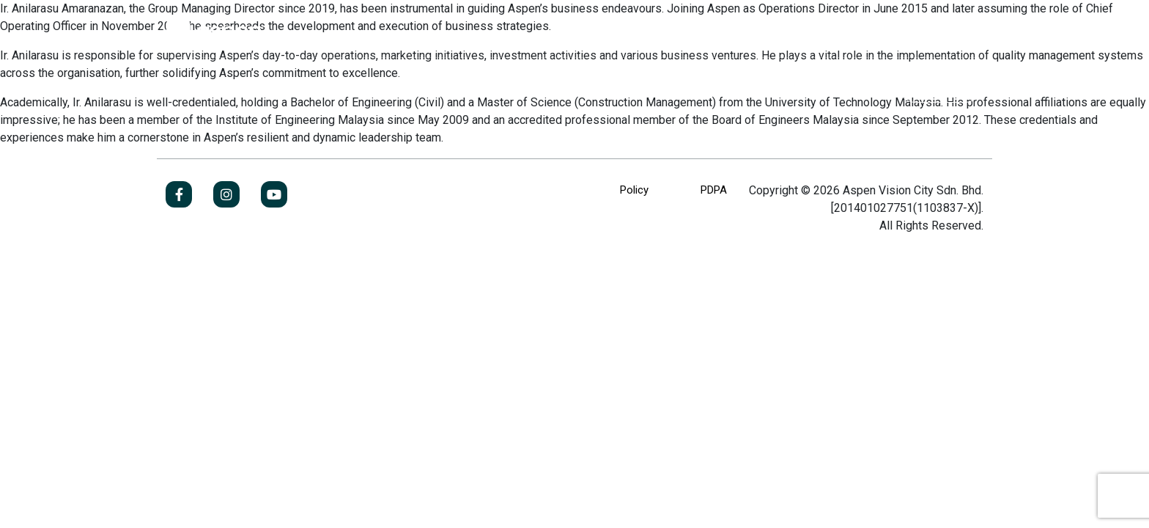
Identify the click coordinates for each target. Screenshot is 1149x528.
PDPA (714, 190)
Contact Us (682, 84)
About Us (191, 84)
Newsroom (569, 84)
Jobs (940, 84)
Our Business (303, 84)
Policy (634, 190)
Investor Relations (438, 84)
